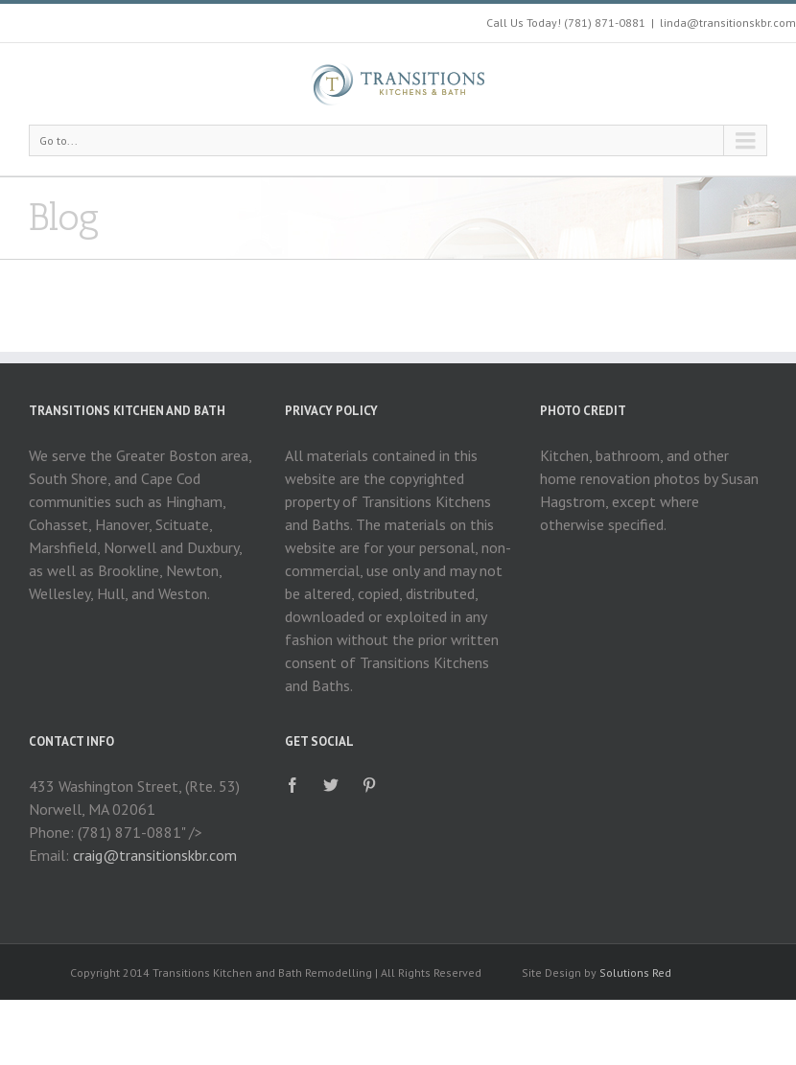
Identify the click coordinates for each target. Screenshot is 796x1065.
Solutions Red (635, 972)
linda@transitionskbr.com (728, 22)
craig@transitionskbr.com (155, 855)
